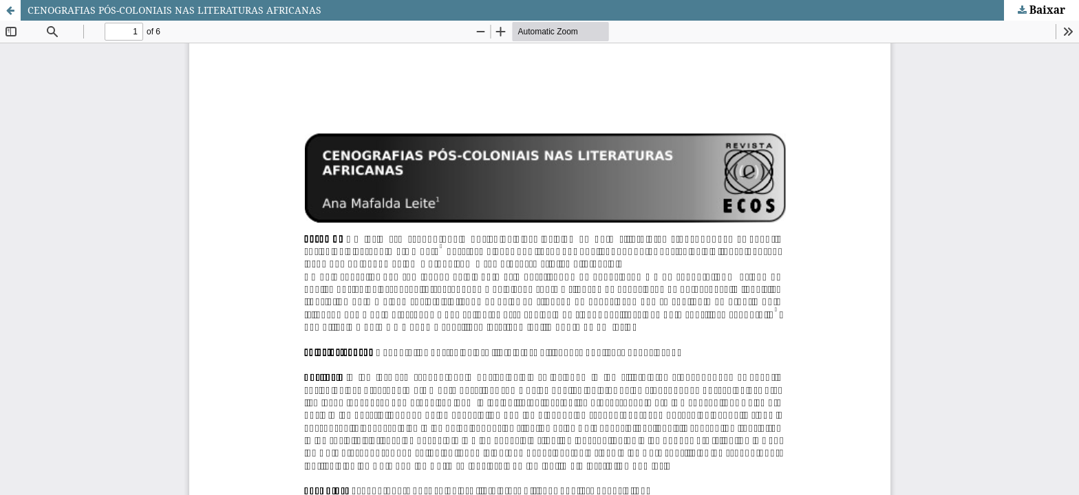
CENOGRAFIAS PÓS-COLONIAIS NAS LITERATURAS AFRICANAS (174, 9)
